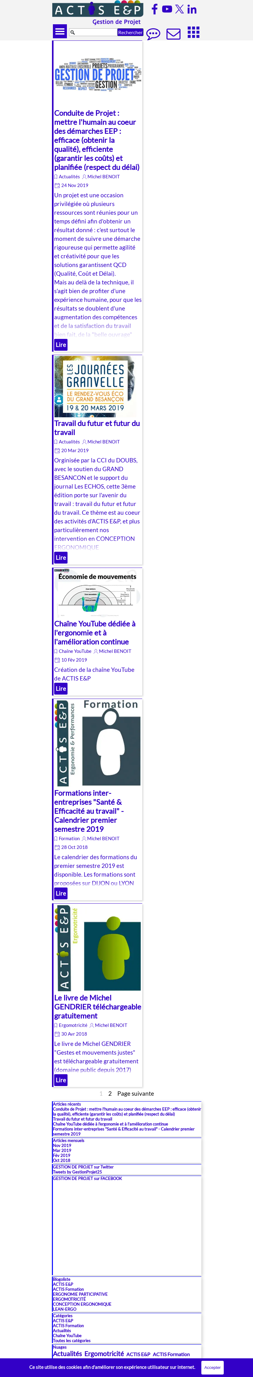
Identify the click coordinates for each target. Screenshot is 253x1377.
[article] (97, 196)
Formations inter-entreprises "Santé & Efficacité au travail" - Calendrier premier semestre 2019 (89, 810)
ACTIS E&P (63, 1284)
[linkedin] (192, 9)
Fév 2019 (61, 1155)
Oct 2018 (61, 1160)
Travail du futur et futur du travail (82, 1119)
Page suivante (135, 1093)
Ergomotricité (73, 1025)
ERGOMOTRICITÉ (69, 1299)
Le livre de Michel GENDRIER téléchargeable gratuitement (97, 1006)
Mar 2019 (62, 1150)
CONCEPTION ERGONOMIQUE (82, 1304)
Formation (69, 838)
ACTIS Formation (68, 1289)
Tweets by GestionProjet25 (77, 1171)
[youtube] (167, 9)
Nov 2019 (62, 1145)
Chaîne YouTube (75, 651)
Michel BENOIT (103, 176)
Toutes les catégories (72, 1340)
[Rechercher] (93, 32)
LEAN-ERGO (64, 1309)
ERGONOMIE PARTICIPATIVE (80, 1294)
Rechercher (130, 32)
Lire (61, 344)
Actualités (69, 176)
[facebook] (154, 9)
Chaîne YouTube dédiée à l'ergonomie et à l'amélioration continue (94, 632)
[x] (179, 9)
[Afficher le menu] (60, 31)
